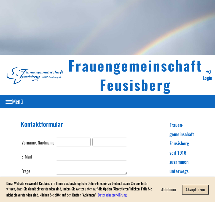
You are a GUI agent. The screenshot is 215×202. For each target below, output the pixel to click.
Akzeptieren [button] (195, 189)
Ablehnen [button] (168, 189)
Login (207, 75)
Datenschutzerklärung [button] (112, 195)
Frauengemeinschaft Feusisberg (135, 75)
